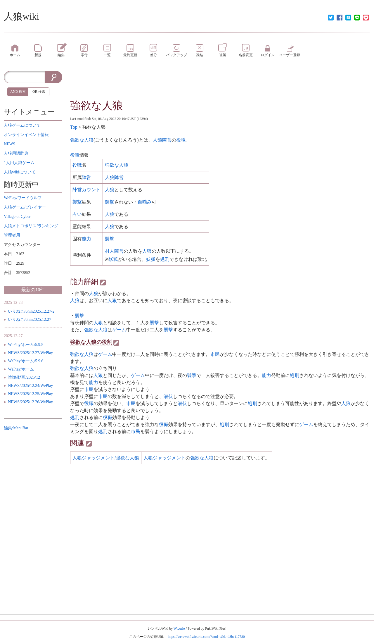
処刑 (164, 259)
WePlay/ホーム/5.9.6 (25, 361)
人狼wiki (21, 16)
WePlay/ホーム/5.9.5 (25, 344)
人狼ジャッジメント (164, 457)
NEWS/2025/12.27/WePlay (30, 353)
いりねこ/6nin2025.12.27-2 (31, 311)
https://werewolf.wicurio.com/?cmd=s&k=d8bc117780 (206, 637)
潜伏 (168, 396)
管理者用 (12, 235)
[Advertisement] (220, 84)
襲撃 (77, 201)
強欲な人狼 (96, 105)
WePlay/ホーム (21, 369)
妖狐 (113, 259)
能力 (86, 238)
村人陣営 (114, 251)
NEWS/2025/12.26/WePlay (30, 402)
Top (73, 127)
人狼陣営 (162, 139)
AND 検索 (18, 91)
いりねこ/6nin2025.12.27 (29, 319)
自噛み (145, 201)
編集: (16, 428)
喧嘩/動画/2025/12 (24, 377)
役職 (181, 139)
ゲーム (119, 329)
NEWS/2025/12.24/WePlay (30, 385)
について (22, 125)
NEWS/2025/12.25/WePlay (30, 394)
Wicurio (179, 628)
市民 (215, 354)
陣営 (86, 177)
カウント (91, 189)
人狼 (109, 189)
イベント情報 (26, 134)
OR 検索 (38, 91)
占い (77, 214)
